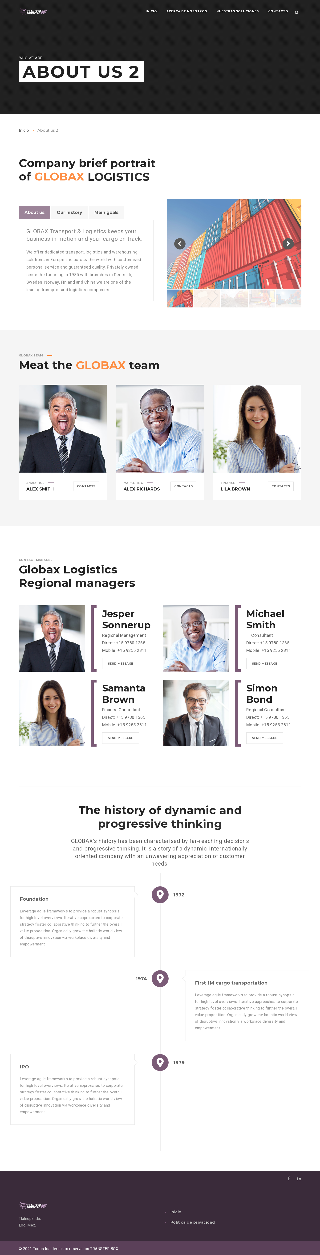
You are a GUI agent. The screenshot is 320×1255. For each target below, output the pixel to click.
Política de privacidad (192, 1222)
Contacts (86, 486)
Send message (120, 663)
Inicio (24, 130)
